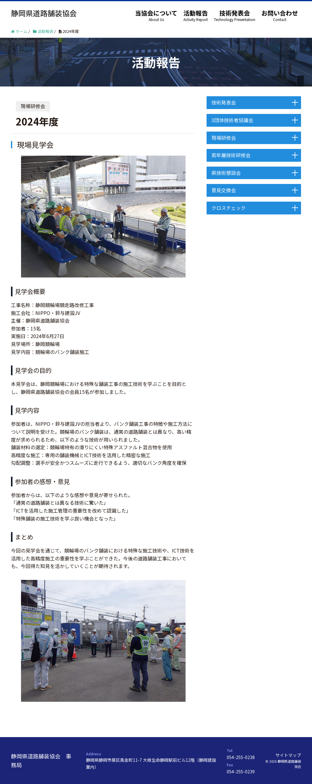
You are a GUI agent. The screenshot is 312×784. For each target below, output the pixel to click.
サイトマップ (288, 755)
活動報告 (195, 13)
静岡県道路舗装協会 (44, 13)
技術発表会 (234, 13)
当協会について (156, 13)
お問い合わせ (279, 13)
